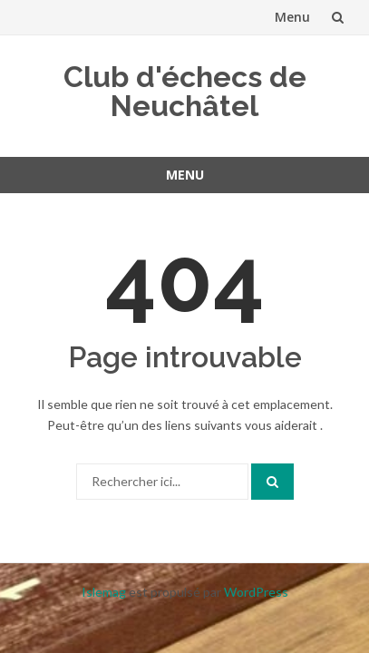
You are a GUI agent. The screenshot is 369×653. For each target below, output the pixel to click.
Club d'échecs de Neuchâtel (184, 91)
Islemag (104, 591)
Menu (292, 16)
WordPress (256, 591)
